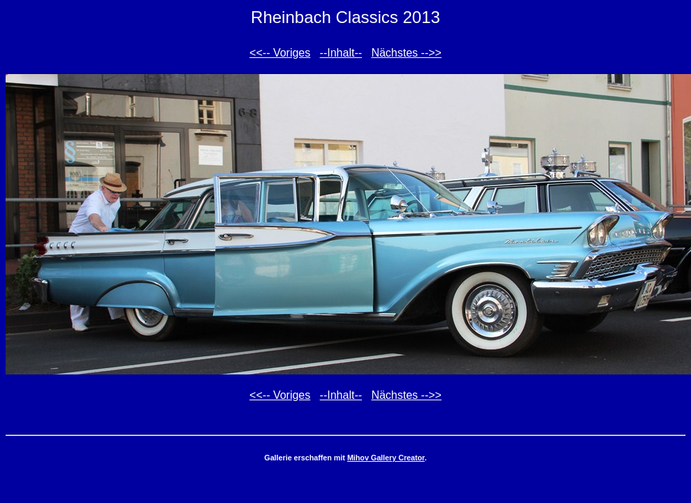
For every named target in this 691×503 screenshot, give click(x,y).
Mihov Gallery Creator (386, 457)
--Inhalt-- (341, 53)
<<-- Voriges (279, 53)
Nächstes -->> (406, 53)
